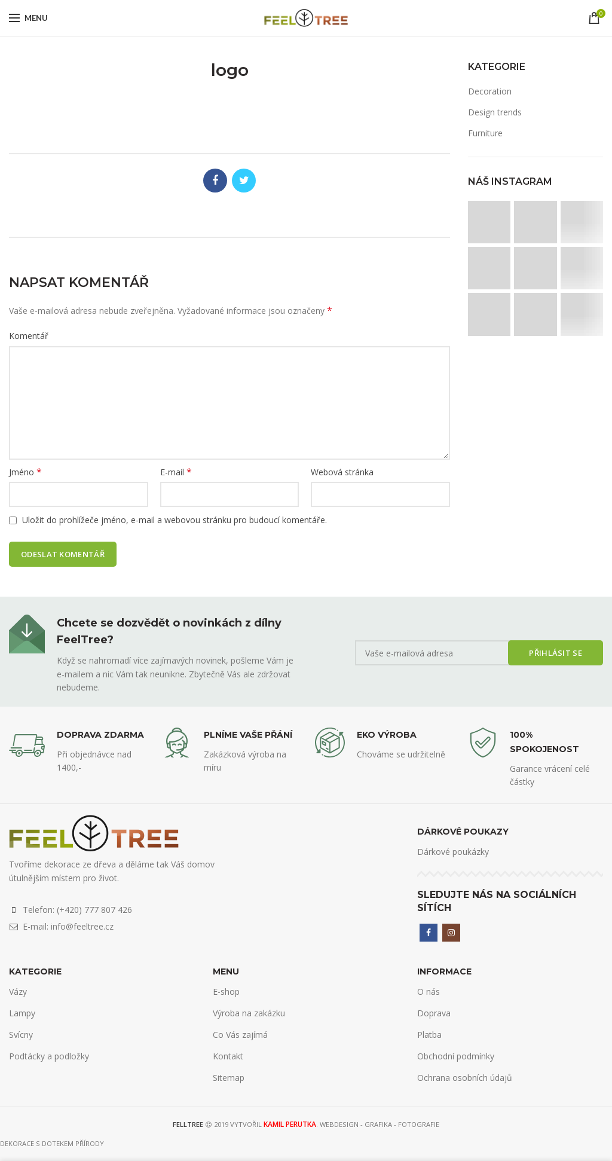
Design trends (495, 112)
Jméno (25, 472)
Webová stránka (342, 472)
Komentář (28, 335)
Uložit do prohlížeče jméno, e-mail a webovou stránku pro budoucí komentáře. (174, 519)
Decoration (490, 91)
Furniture (485, 133)
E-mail (176, 472)
